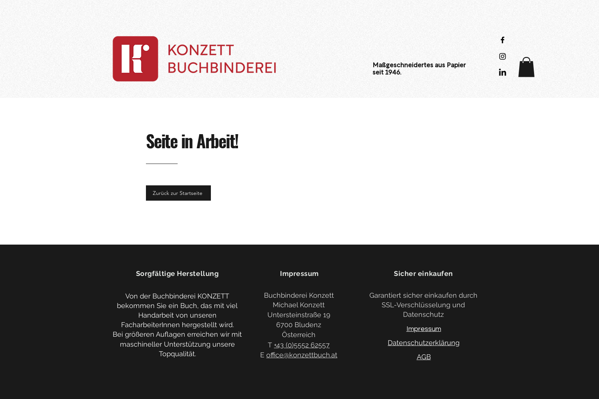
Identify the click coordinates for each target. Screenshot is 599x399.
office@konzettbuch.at (301, 355)
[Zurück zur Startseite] (178, 193)
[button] (526, 67)
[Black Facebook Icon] (502, 40)
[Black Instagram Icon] (502, 56)
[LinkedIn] (502, 72)
